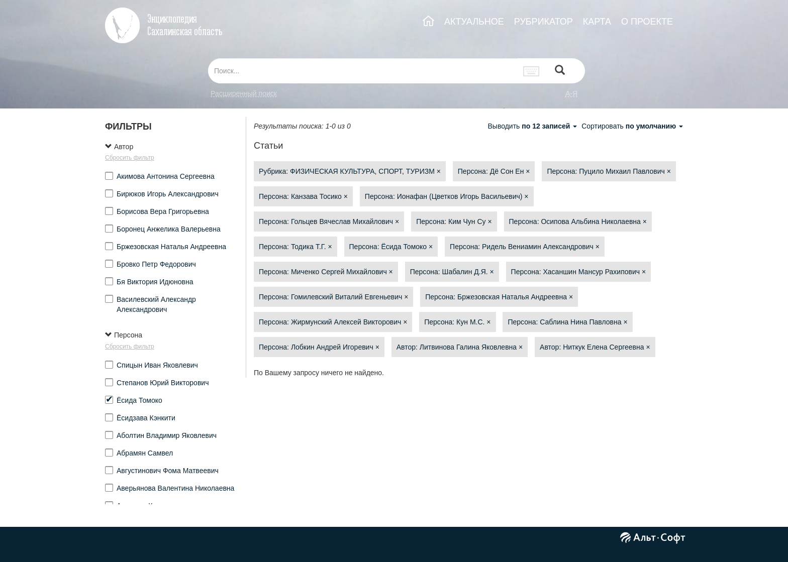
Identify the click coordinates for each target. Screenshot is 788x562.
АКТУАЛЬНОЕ (474, 22)
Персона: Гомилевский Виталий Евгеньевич (333, 297)
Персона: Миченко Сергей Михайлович (326, 272)
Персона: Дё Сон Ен (494, 171)
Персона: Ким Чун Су (454, 221)
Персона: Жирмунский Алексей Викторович (333, 322)
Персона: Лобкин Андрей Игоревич (319, 347)
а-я (571, 93)
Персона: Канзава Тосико (303, 196)
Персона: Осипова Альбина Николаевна (578, 221)
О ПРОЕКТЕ (647, 22)
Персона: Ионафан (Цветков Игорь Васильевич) (447, 196)
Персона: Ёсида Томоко (391, 247)
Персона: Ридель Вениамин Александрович (525, 247)
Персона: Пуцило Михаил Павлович (608, 171)
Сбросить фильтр (129, 157)
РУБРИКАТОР (543, 22)
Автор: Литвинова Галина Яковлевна (460, 347)
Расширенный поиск (244, 93)
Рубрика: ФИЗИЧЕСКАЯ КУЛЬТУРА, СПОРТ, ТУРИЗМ (350, 171)
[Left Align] (560, 71)
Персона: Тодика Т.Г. (295, 247)
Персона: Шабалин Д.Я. (452, 272)
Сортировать (632, 126)
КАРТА (597, 22)
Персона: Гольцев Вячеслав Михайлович (329, 221)
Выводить (533, 126)
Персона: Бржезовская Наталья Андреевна (499, 297)
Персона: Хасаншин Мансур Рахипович (578, 272)
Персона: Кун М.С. (457, 322)
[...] (363, 70)
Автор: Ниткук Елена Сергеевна (595, 347)
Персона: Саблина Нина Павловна (567, 322)
